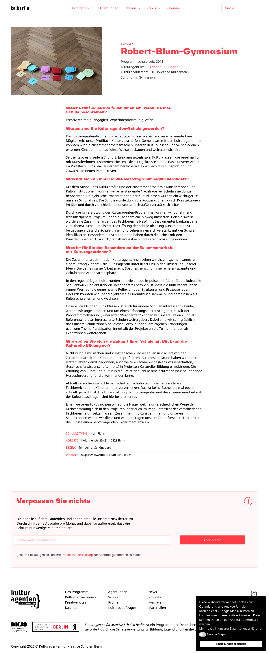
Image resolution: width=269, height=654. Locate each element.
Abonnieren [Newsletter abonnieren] (212, 540)
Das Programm (76, 592)
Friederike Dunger (164, 67)
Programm (80, 8)
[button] (202, 634)
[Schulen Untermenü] (139, 8)
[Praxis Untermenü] (159, 8)
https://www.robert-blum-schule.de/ (106, 455)
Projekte (154, 597)
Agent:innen (108, 8)
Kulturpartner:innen (80, 597)
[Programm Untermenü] (92, 8)
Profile (113, 602)
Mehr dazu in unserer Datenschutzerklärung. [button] (230, 628)
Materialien (157, 607)
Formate (154, 602)
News (152, 592)
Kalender (173, 8)
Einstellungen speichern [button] (231, 644)
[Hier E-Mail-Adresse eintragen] (92, 540)
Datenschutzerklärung (77, 555)
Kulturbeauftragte (122, 607)
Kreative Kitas (75, 602)
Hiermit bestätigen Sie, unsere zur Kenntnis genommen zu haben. (82, 555)
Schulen (130, 8)
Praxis (151, 8)
